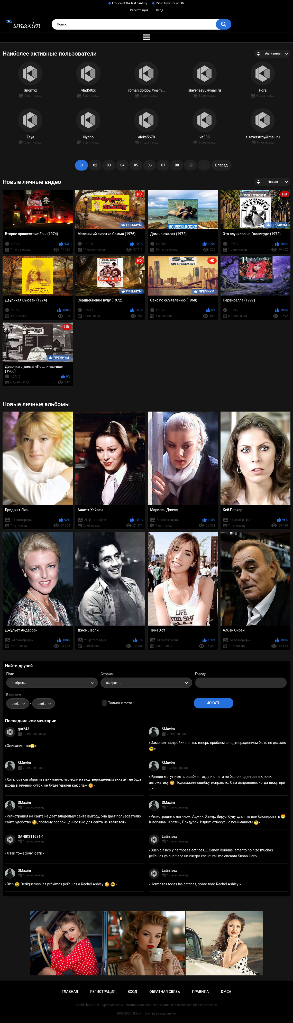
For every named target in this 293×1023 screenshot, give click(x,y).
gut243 (23, 729)
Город (200, 674)
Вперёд (221, 165)
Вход (159, 10)
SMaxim (168, 729)
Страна (106, 674)
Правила (200, 992)
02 (95, 165)
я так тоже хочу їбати (24, 853)
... (204, 165)
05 (136, 165)
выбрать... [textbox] (20, 683)
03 (109, 165)
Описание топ (21, 746)
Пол (9, 674)
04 (122, 165)
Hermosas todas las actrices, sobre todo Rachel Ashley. (195, 884)
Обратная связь (164, 992)
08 (177, 165)
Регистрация (139, 10)
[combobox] (52, 683)
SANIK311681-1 (31, 836)
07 (163, 165)
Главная (70, 992)
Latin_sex (169, 836)
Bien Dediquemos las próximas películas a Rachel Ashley (61, 884)
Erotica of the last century (129, 3)
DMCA (226, 992)
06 (150, 165)
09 (190, 165)
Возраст (13, 695)
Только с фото (120, 703)
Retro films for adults (170, 3)
